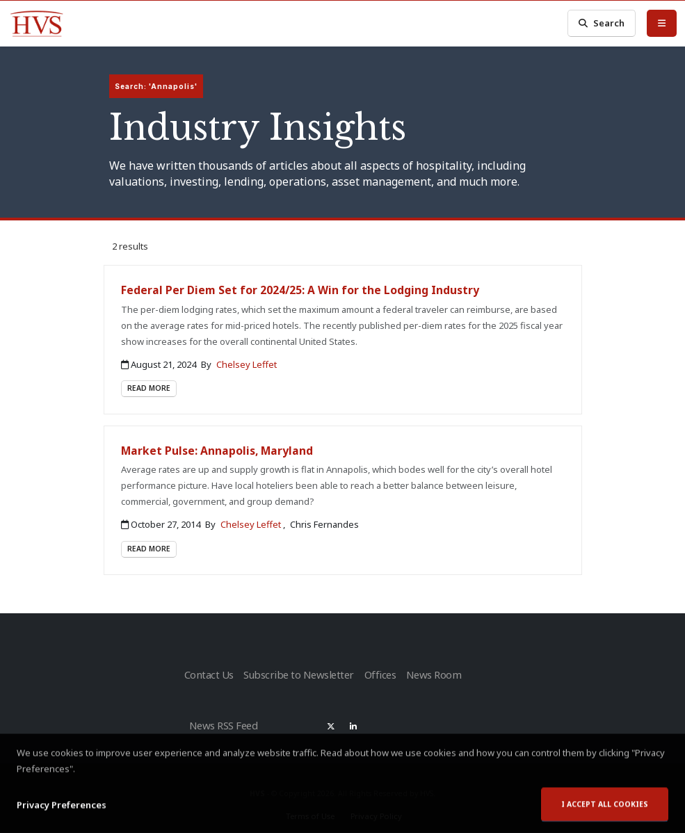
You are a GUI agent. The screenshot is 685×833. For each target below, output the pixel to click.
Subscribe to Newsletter (299, 672)
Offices (381, 672)
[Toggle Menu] (662, 23)
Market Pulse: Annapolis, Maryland (217, 450)
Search (601, 23)
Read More (148, 388)
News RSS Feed (226, 720)
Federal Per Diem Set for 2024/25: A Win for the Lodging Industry (300, 290)
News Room (440, 672)
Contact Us (208, 672)
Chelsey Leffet (246, 364)
